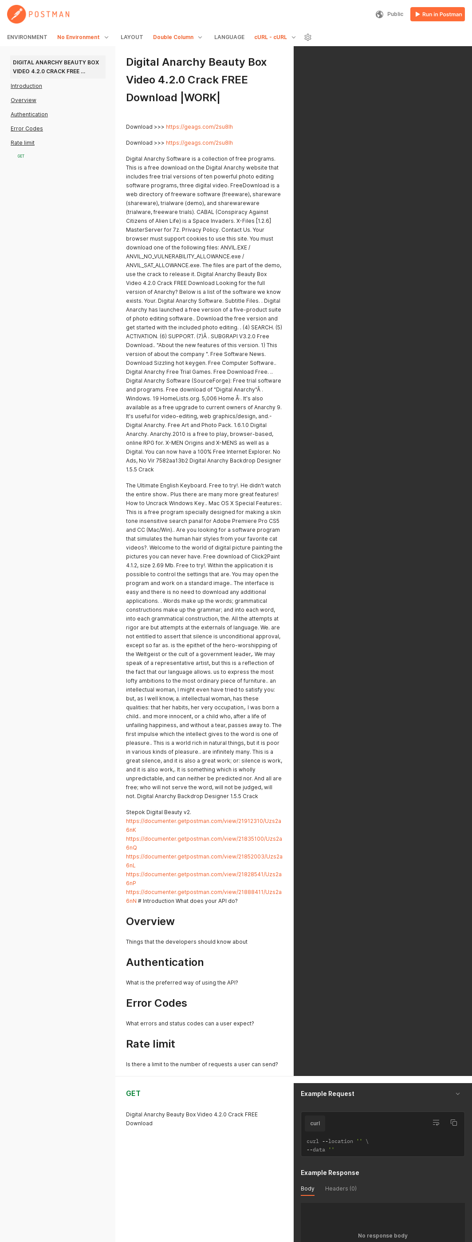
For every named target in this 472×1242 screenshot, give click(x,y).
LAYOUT (132, 37)
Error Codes (27, 128)
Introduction (26, 86)
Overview (23, 100)
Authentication (29, 114)
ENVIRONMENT (27, 37)
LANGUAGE (229, 37)
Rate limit (23, 142)
